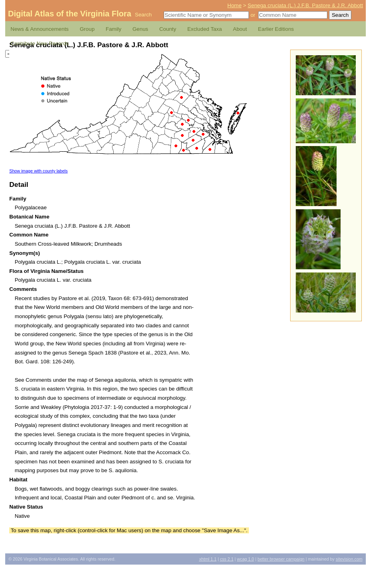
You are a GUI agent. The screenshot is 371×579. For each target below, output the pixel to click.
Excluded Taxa (204, 29)
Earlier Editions (276, 29)
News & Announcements (39, 29)
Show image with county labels (38, 170)
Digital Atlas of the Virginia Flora (69, 13)
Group (87, 29)
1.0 (245, 559)
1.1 (208, 559)
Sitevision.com (349, 559)
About (240, 29)
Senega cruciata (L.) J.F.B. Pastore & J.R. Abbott (305, 5)
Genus (140, 29)
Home (234, 5)
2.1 (227, 559)
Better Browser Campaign (280, 559)
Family (113, 29)
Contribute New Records (39, 43)
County (167, 29)
